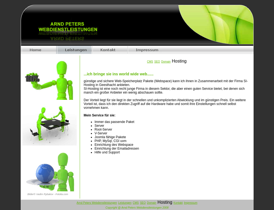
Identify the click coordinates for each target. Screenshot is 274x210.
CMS (136, 202)
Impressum (190, 202)
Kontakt (178, 202)
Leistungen (124, 202)
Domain (151, 202)
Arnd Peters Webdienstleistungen (97, 202)
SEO (143, 202)
